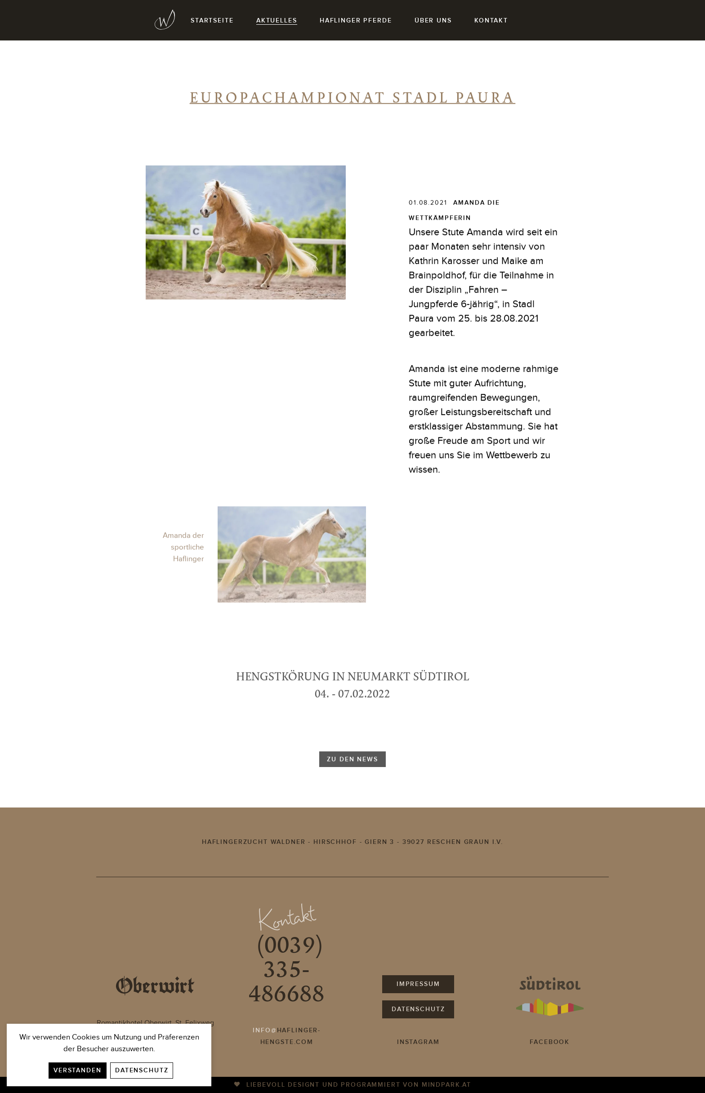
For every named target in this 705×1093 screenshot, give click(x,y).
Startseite (212, 20)
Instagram (418, 1042)
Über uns (433, 20)
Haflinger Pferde (356, 20)
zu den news (352, 770)
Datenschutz (141, 1070)
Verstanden (77, 1070)
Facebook (550, 1042)
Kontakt (491, 20)
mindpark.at (446, 1085)
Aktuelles (276, 20)
